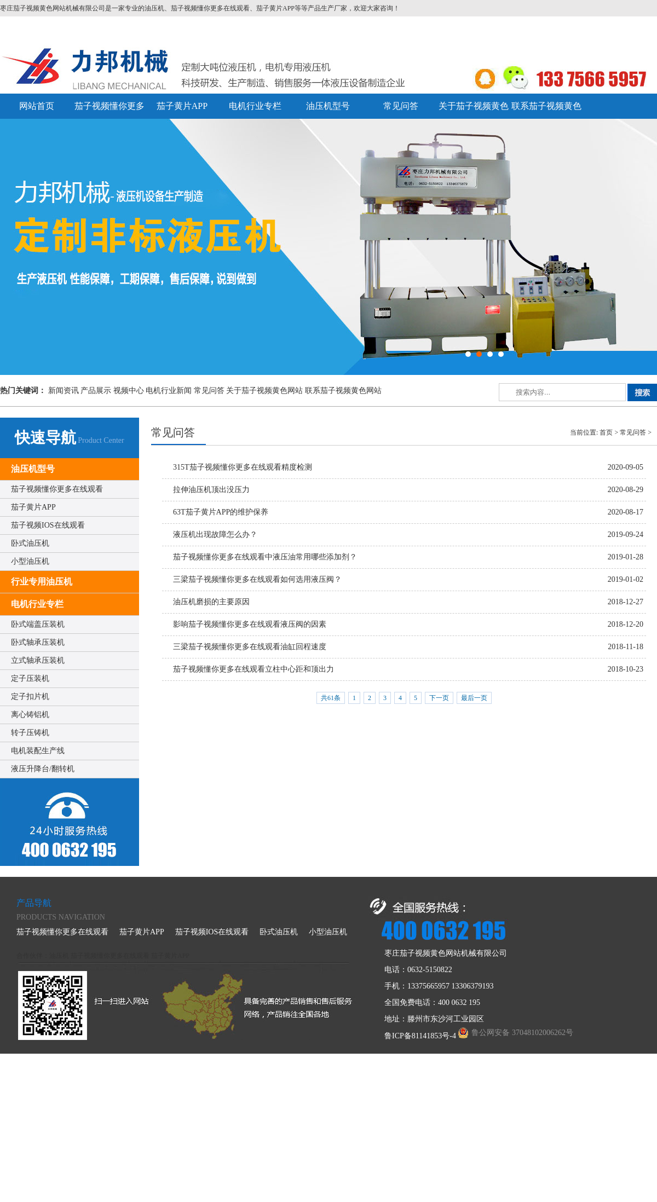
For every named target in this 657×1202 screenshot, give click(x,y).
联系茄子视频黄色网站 (343, 390)
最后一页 (474, 698)
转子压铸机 (30, 733)
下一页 (439, 698)
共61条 (331, 698)
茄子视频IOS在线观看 (48, 525)
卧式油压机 (30, 543)
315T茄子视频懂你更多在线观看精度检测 (242, 467)
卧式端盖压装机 (38, 624)
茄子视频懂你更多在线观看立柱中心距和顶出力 (253, 669)
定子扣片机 (30, 696)
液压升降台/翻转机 (42, 769)
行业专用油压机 (41, 581)
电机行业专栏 (255, 106)
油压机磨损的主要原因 (211, 602)
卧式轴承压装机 (38, 642)
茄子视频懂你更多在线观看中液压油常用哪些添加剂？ (265, 557)
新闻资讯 (63, 390)
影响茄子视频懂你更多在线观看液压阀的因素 (249, 624)
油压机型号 (328, 106)
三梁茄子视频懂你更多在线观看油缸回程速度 (249, 647)
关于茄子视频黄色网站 (264, 390)
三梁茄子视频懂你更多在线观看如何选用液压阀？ (257, 579)
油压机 (59, 956)
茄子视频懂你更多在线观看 (57, 489)
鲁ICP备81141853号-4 (420, 1036)
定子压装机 (30, 678)
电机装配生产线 (38, 751)
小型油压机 (30, 561)
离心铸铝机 (30, 714)
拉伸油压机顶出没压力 (211, 490)
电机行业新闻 (169, 390)
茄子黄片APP (182, 106)
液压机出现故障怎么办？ (215, 534)
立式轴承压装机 (38, 660)
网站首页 (36, 106)
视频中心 (128, 390)
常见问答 (400, 106)
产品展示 (95, 390)
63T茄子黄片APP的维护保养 (220, 512)
